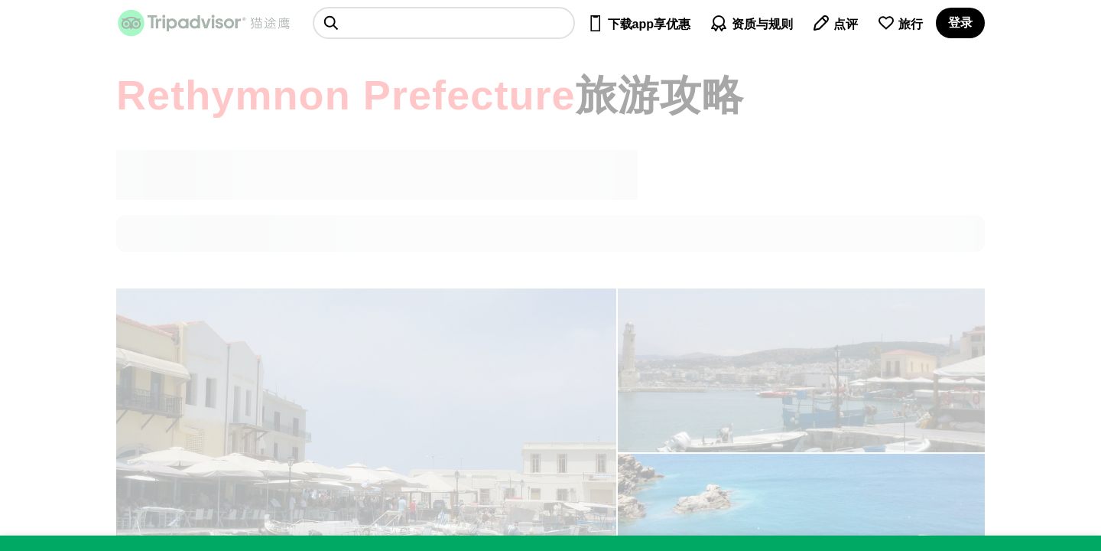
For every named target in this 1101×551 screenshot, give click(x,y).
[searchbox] (443, 22)
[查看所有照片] (801, 370)
